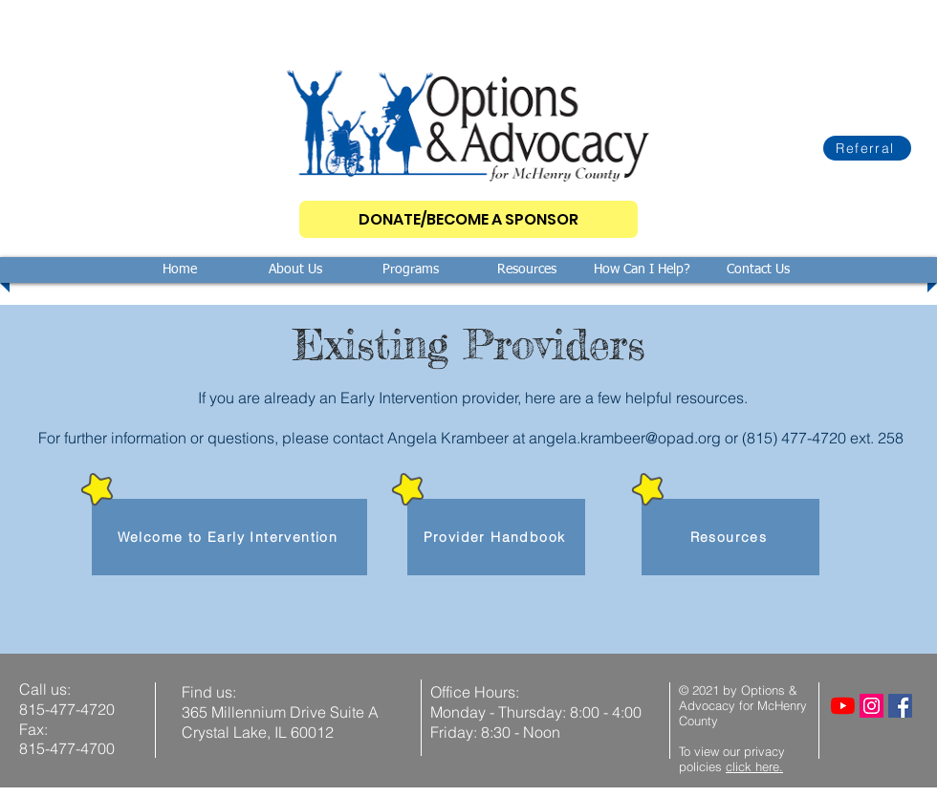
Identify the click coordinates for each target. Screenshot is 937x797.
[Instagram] (871, 706)
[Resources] (730, 537)
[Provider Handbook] (496, 537)
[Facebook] (900, 706)
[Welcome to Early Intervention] (229, 537)
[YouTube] (843, 706)
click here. (754, 766)
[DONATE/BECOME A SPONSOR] (468, 219)
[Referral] (867, 148)
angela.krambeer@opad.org (625, 437)
